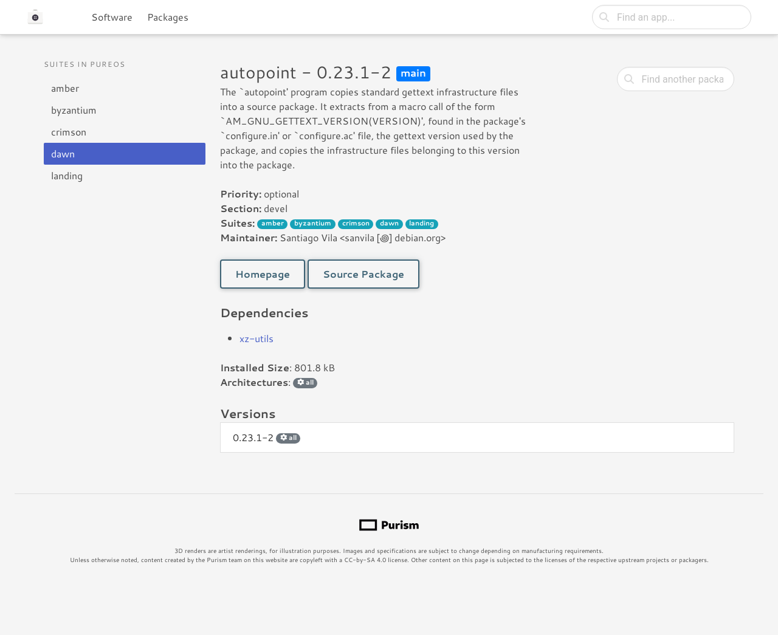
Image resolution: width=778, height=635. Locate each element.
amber (65, 88)
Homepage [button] (262, 274)
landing (67, 175)
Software (112, 17)
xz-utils (256, 338)
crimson (68, 132)
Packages (167, 17)
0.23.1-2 (266, 437)
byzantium (74, 110)
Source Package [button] (363, 274)
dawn (63, 153)
